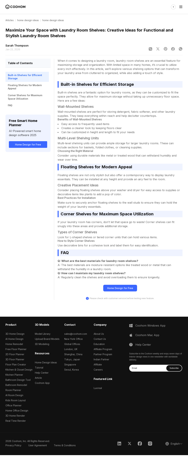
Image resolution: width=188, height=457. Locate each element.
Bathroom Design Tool (18, 379)
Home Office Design (16, 410)
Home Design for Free (28, 144)
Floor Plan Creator (15, 364)
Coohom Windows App (150, 325)
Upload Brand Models (47, 338)
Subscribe (174, 368)
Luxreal (98, 388)
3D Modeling (42, 344)
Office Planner (13, 405)
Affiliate (98, 364)
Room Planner (13, 390)
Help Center (42, 372)
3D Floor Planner (14, 359)
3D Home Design (14, 333)
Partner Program (103, 354)
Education (99, 344)
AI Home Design (14, 338)
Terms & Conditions (65, 445)
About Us (99, 333)
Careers (98, 369)
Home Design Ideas (46, 362)
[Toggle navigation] (181, 7)
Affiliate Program (103, 349)
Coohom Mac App (147, 335)
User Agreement (37, 445)
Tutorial (39, 367)
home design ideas (28, 20)
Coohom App (42, 382)
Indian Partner (101, 359)
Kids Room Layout (15, 400)
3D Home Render (15, 415)
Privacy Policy (13, 445)
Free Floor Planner (15, 349)
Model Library (42, 333)
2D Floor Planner (14, 354)
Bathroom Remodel (16, 385)
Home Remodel (14, 344)
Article (38, 377)
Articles (9, 20)
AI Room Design (14, 395)
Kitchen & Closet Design (18, 369)
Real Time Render (15, 420)
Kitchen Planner (14, 374)
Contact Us (100, 338)
